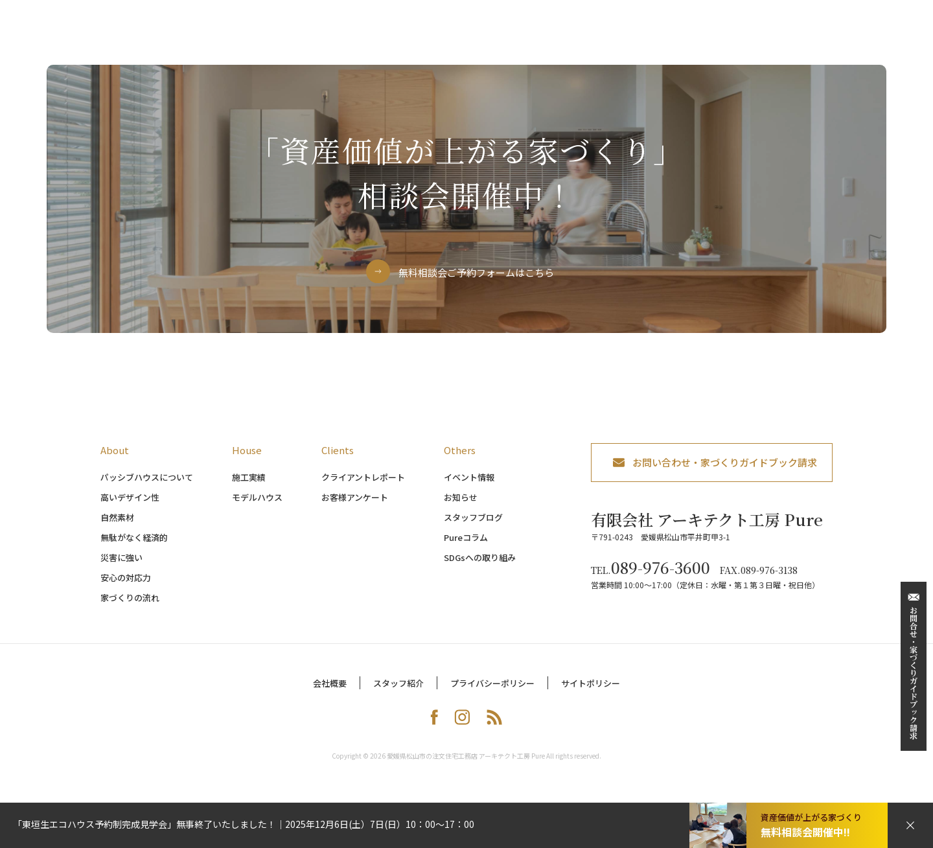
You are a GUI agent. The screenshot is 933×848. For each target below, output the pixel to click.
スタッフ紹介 (398, 692)
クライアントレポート (363, 486)
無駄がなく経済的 (134, 546)
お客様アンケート (354, 506)
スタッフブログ (473, 526)
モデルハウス (615, 38)
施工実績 (249, 486)
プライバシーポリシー (492, 692)
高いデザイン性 (129, 506)
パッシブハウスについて (146, 486)
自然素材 (117, 526)
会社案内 (822, 38)
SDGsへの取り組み (480, 566)
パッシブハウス (377, 38)
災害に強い (121, 566)
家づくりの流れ (467, 38)
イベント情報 (469, 486)
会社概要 (330, 692)
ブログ (880, 38)
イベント (687, 38)
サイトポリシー (590, 692)
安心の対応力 (125, 586)
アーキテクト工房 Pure (131, 30)
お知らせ (461, 506)
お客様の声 (755, 38)
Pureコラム (466, 546)
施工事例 (543, 38)
